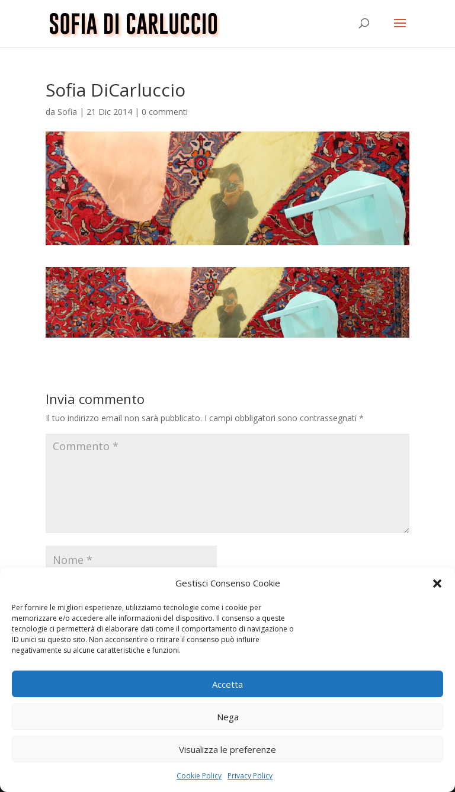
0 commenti (165, 111)
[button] (437, 583)
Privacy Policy (250, 776)
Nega (228, 717)
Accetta (227, 684)
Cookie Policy (199, 776)
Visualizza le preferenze (227, 749)
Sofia (67, 111)
